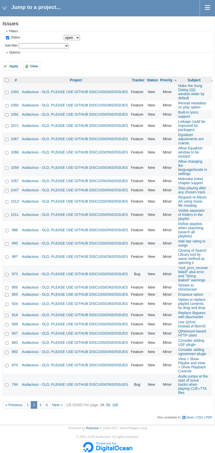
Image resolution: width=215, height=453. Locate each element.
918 (15, 315)
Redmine (92, 428)
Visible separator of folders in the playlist (191, 214)
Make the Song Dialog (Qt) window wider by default (191, 92)
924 (15, 304)
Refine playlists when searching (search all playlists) (190, 230)
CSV (200, 417)
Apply (13, 66)
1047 (15, 190)
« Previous (13, 405)
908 (15, 324)
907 (15, 333)
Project (76, 80)
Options (14, 52)
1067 (15, 139)
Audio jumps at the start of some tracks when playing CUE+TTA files (193, 384)
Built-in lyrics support (188, 114)
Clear (34, 66)
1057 (15, 181)
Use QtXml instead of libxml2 (192, 324)
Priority (166, 80)
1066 (15, 152)
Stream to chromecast (187, 287)
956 (15, 287)
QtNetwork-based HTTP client (192, 333)
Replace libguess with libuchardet (192, 315)
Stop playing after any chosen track (192, 190)
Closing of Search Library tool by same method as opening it (192, 256)
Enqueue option (190, 294)
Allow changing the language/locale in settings (192, 167)
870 (15, 365)
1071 (15, 126)
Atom (190, 417)
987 (15, 257)
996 (15, 230)
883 (15, 342)
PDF (209, 417)
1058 (15, 167)
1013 (15, 201)
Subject (194, 80)
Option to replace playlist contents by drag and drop (192, 303)
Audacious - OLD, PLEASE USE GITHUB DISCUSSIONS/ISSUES (75, 92)
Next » (57, 405)
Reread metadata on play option (192, 105)
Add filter (11, 45)
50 (108, 405)
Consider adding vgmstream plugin (192, 352)
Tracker (138, 80)
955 (15, 294)
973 (15, 274)
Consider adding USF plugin (191, 342)
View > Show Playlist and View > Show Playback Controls (192, 365)
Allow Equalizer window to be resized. (190, 152)
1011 (15, 215)
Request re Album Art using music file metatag (192, 201)
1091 (15, 114)
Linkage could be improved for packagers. (191, 125)
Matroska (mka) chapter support (190, 181)
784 (15, 384)
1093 (15, 92)
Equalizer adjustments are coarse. (191, 139)
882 (15, 352)
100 (115, 405)
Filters (13, 31)
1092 (15, 105)
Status (15, 37)
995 (15, 243)
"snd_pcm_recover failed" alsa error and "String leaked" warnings (193, 274)
